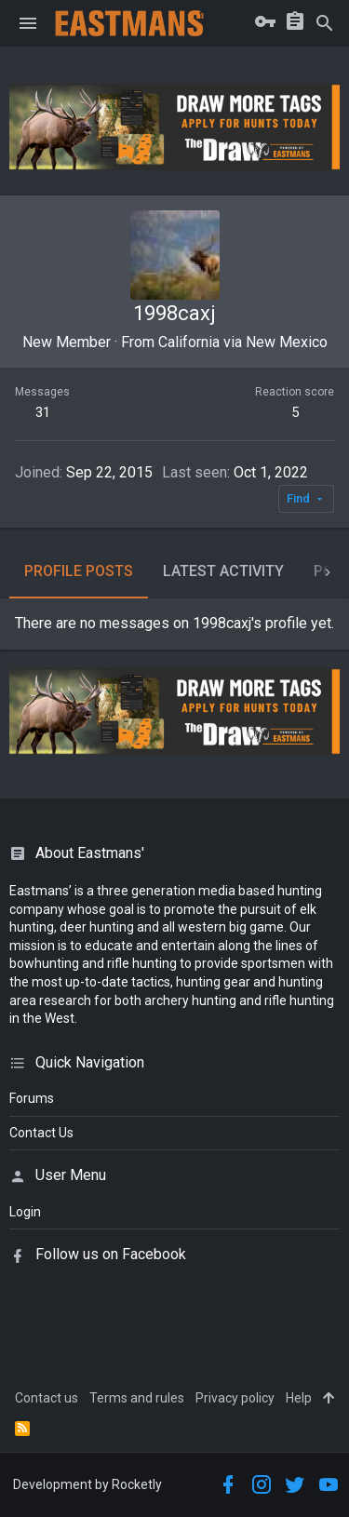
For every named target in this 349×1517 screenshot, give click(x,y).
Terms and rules (136, 1397)
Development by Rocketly (87, 1484)
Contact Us (41, 1132)
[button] (28, 23)
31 (42, 412)
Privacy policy (235, 1397)
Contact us (46, 1397)
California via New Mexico (243, 342)
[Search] (325, 23)
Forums (31, 1098)
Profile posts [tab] (78, 571)
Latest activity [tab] (223, 571)
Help (299, 1397)
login (25, 1211)
